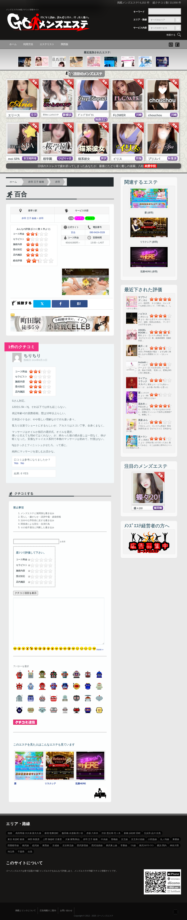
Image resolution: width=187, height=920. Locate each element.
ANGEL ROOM (142, 331)
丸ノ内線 (164, 839)
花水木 (141, 404)
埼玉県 (11, 851)
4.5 (49, 559)
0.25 (30, 559)
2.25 (39, 559)
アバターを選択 (21, 666)
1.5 (36, 559)
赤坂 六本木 (92, 833)
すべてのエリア (158, 20)
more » (99, 649)
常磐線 (124, 845)
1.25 (35, 559)
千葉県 (21, 851)
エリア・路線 (140, 19)
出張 (30, 851)
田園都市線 (13, 845)
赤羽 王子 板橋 (36, 181)
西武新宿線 (82, 845)
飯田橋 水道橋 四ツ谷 (72, 833)
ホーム (13, 44)
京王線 (124, 839)
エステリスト (47, 44)
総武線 (35, 845)
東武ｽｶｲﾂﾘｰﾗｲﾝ (146, 845)
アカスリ (89, 218)
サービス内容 (140, 27)
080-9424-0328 (97, 232)
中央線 (104, 839)
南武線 (25, 845)
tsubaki (142, 362)
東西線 (45, 845)
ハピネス (142, 314)
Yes (16, 463)
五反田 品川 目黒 (152, 833)
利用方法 (28, 44)
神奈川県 (174, 845)
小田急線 (152, 839)
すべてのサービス (159, 28)
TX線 (133, 845)
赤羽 (57, 181)
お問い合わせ (66, 910)
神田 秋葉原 (33, 839)
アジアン (79, 218)
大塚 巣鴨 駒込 (72, 839)
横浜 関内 (162, 845)
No (22, 463)
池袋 (10, 833)
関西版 (64, 44)
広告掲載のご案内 (48, 910)
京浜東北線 (68, 845)
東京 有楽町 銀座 (16, 839)
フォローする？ (175, 911)
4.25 (48, 559)
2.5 (40, 559)
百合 (20, 194)
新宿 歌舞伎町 (51, 833)
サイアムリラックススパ (142, 381)
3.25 (44, 559)
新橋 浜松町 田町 (132, 833)
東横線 (175, 839)
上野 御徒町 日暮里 (52, 839)
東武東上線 (111, 845)
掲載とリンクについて (25, 910)
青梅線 (114, 839)
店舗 (71, 218)
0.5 (31, 559)
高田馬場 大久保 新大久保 (28, 833)
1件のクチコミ (21, 347)
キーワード (139, 11)
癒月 (140, 346)
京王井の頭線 (138, 839)
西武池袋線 (97, 845)
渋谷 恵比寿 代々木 (111, 833)
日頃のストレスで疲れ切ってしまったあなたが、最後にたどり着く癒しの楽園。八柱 (97, 166)
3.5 (45, 559)
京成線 (55, 845)
